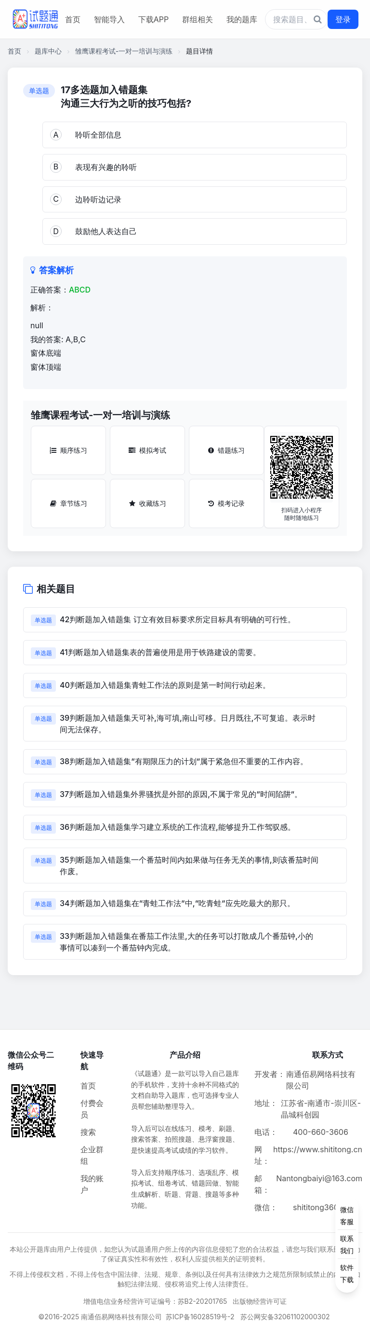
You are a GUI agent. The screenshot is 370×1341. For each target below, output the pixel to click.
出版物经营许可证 (260, 1301)
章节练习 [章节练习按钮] (68, 503)
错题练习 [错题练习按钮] (226, 450)
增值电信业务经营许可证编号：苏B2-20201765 (155, 1301)
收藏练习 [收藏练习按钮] (147, 503)
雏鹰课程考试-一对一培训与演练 (123, 51)
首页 (72, 19)
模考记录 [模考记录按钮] (226, 503)
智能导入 (109, 19)
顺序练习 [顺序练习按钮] (68, 450)
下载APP (153, 19)
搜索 (88, 1132)
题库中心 (48, 51)
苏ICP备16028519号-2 (200, 1317)
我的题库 (241, 19)
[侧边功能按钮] (346, 1244)
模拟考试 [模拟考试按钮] (147, 450)
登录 (343, 19)
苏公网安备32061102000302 (285, 1317)
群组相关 (197, 19)
